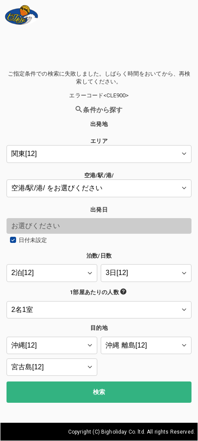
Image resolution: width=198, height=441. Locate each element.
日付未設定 (33, 240)
